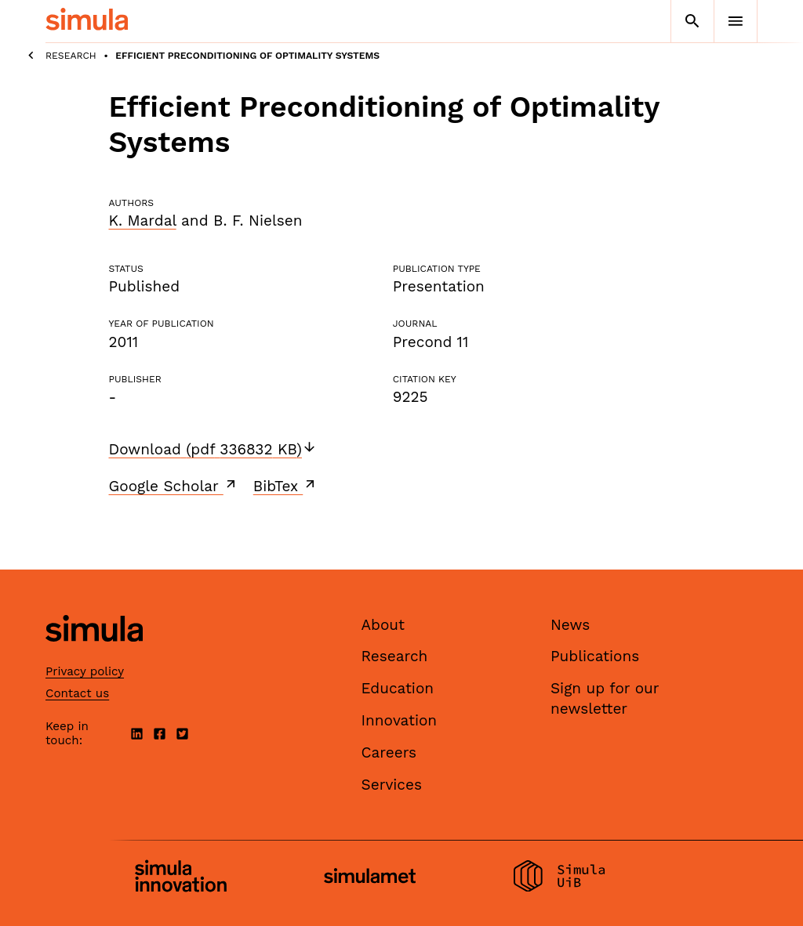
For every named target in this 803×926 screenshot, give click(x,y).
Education (398, 688)
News (570, 625)
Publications (594, 656)
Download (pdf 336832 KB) (213, 449)
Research (70, 55)
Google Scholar (173, 485)
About (383, 625)
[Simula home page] (94, 655)
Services (392, 785)
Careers (389, 752)
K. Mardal (142, 221)
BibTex (285, 485)
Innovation (400, 720)
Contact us (77, 693)
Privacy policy (84, 671)
